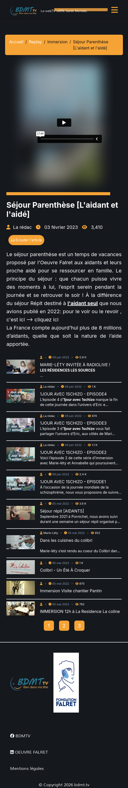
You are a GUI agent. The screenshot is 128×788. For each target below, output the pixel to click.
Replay (35, 41)
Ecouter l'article (26, 240)
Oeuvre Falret (56, 262)
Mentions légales (27, 768)
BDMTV (20, 736)
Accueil (16, 41)
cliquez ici (47, 320)
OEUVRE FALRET (29, 752)
